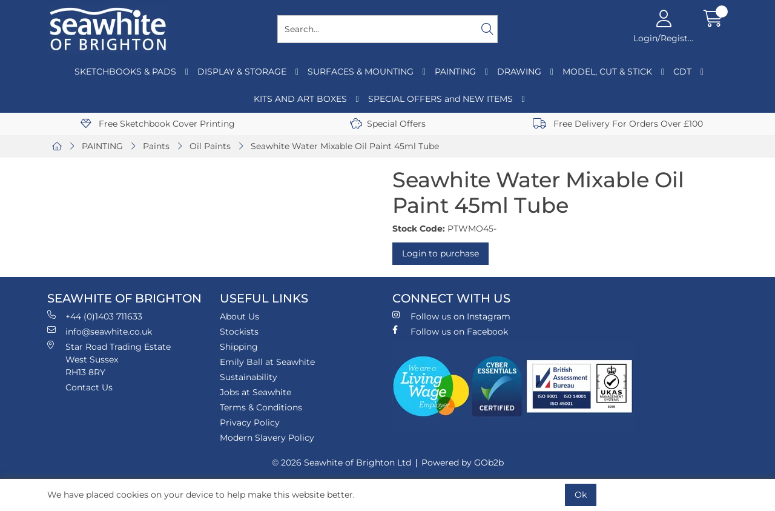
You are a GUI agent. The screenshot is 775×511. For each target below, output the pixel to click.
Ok (581, 494)
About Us (239, 316)
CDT (682, 71)
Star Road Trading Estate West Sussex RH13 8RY (109, 359)
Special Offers (388, 123)
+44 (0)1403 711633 (94, 316)
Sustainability (248, 377)
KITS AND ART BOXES (300, 98)
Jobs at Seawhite (255, 392)
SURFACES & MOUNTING (361, 71)
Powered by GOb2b (462, 462)
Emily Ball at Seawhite (267, 361)
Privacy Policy (250, 422)
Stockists (239, 331)
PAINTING (455, 71)
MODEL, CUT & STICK (607, 71)
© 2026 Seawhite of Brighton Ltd (341, 462)
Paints (156, 146)
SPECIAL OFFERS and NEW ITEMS (440, 98)
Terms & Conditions (261, 407)
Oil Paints (210, 146)
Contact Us (89, 387)
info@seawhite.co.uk (99, 331)
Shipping (239, 346)
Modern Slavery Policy (267, 437)
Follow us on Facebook (450, 331)
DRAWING (519, 71)
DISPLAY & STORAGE (241, 71)
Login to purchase (440, 253)
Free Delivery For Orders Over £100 (618, 123)
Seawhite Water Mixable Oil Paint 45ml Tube (345, 146)
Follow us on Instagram (451, 316)
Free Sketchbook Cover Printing (158, 123)
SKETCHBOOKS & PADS (125, 71)
